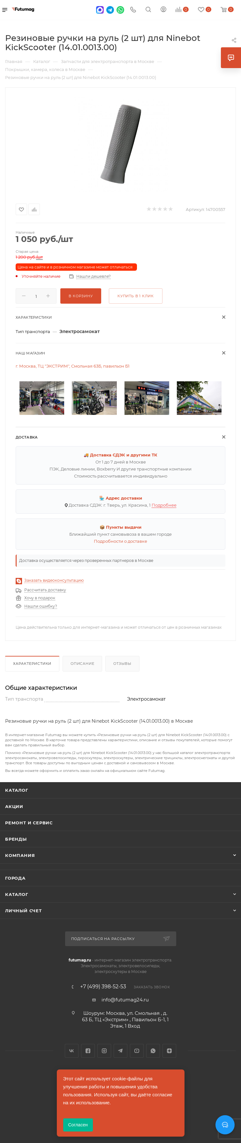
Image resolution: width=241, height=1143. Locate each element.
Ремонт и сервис (29, 822)
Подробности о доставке (120, 541)
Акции (14, 806)
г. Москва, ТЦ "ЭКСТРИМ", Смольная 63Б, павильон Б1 (73, 366)
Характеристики (32, 663)
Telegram (120, 1051)
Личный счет (23, 910)
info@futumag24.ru (125, 1000)
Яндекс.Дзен (169, 1051)
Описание (82, 663)
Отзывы (122, 663)
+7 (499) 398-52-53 (103, 986)
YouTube (137, 1051)
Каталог (16, 790)
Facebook (88, 1051)
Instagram (104, 1051)
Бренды (16, 839)
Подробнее (164, 505)
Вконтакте (72, 1051)
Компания (20, 855)
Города (15, 878)
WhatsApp (153, 1051)
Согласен (78, 1124)
